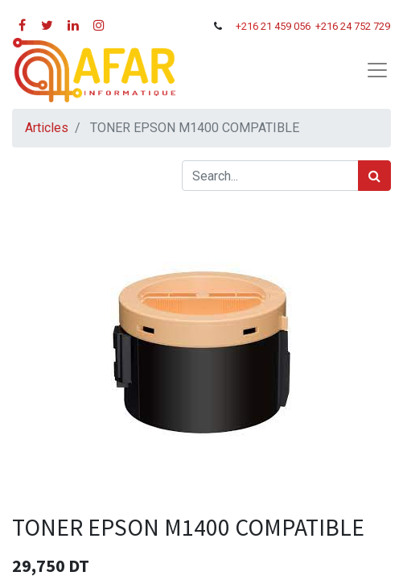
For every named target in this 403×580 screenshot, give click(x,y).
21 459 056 (287, 26)
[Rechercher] (374, 175)
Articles (46, 127)
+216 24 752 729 (352, 26)
